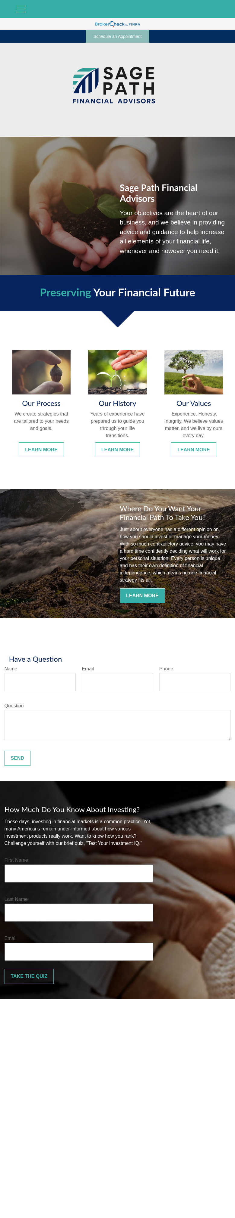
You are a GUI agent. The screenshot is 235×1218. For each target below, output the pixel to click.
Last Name (16, 899)
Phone (166, 668)
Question (14, 705)
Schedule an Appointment (118, 36)
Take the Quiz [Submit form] (29, 976)
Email (88, 668)
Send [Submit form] (17, 758)
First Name (16, 860)
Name (11, 668)
